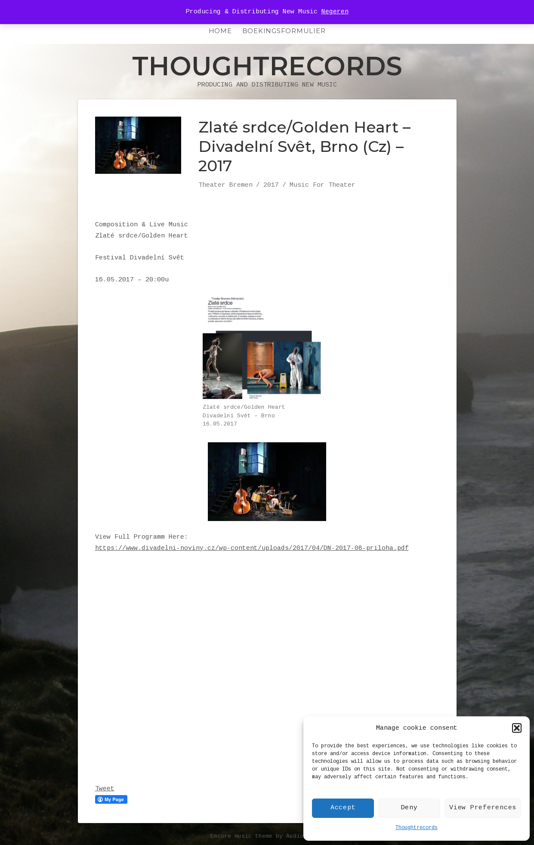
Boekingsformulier (284, 31)
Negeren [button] (335, 11)
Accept (343, 807)
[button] (516, 728)
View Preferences (482, 807)
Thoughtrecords (416, 828)
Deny (409, 807)
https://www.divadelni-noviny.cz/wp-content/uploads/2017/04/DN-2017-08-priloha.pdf (252, 548)
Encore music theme (241, 836)
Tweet (104, 789)
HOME (220, 31)
